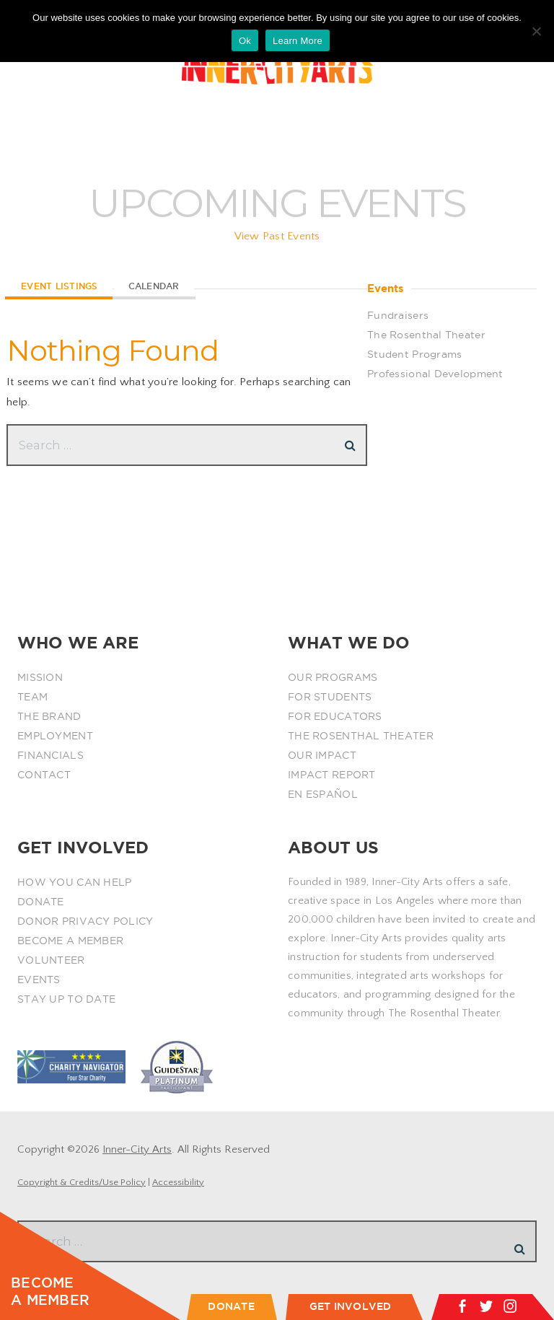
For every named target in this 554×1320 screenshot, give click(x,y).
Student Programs (414, 354)
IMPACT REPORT (332, 774)
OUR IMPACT (322, 755)
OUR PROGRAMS (332, 677)
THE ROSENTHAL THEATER (361, 736)
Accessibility (178, 1182)
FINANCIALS (50, 755)
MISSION (40, 677)
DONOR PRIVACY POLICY (85, 921)
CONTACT (44, 774)
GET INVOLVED (350, 1306)
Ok (245, 40)
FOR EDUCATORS (335, 716)
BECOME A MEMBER (70, 940)
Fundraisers (397, 315)
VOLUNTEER (51, 960)
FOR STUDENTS (329, 697)
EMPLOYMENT (55, 736)
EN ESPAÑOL (323, 794)
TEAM (32, 697)
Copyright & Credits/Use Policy (81, 1182)
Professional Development (435, 373)
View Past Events (277, 243)
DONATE (40, 901)
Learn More (297, 40)
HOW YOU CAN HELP (74, 882)
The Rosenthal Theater (426, 334)
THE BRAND (49, 716)
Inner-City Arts (137, 1149)
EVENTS (39, 979)
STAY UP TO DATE (66, 999)
